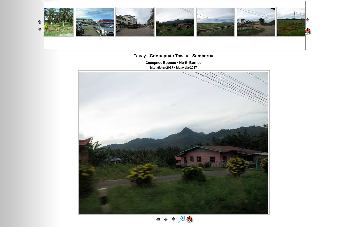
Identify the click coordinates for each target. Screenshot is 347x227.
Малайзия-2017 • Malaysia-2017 (173, 67)
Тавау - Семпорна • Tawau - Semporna (173, 55)
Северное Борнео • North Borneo (173, 63)
